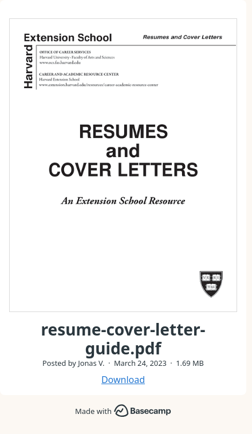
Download (123, 379)
